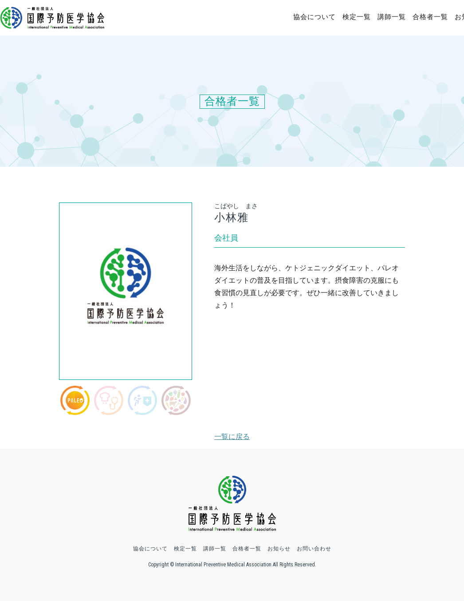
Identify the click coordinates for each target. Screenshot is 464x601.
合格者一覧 (430, 16)
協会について (314, 16)
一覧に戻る (232, 436)
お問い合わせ (314, 549)
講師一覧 (391, 16)
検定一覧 (356, 16)
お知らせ (279, 549)
